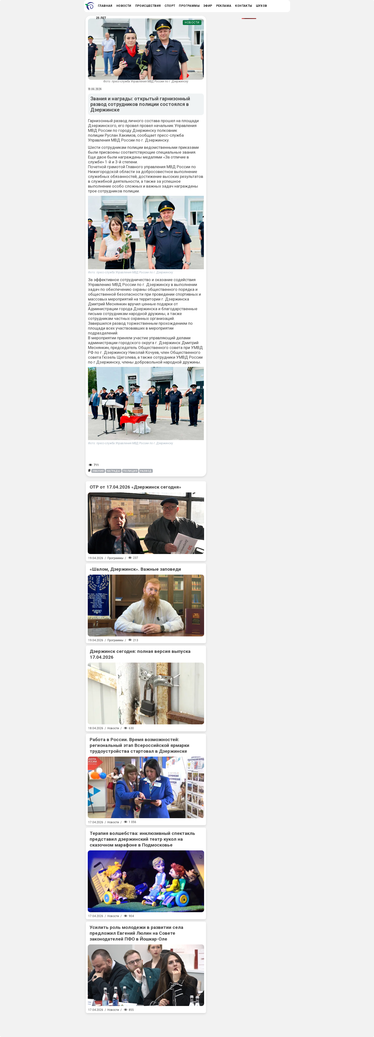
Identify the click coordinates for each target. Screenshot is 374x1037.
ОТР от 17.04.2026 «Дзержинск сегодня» (135, 487)
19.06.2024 (95, 89)
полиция (130, 471)
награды (113, 471)
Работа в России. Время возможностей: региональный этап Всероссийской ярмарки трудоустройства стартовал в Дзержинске (139, 745)
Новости (192, 22)
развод (145, 471)
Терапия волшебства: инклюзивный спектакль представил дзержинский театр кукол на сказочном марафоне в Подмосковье (142, 839)
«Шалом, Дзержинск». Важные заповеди (135, 569)
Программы (115, 558)
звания (98, 471)
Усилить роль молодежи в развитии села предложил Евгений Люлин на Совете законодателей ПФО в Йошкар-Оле (136, 933)
